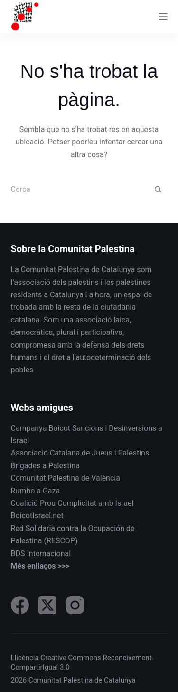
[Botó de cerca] (158, 189)
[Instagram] (75, 605)
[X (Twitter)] (47, 605)
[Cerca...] (80, 189)
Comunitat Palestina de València (65, 478)
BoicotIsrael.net (37, 515)
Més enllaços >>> (40, 565)
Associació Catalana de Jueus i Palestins (80, 452)
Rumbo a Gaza (35, 490)
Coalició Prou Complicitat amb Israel (72, 503)
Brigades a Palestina (45, 465)
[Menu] (163, 16)
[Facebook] (20, 605)
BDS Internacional (41, 553)
